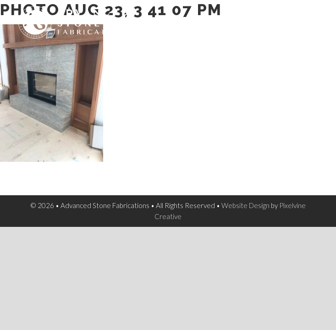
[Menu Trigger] (313, 18)
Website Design (245, 205)
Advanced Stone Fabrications (91, 27)
